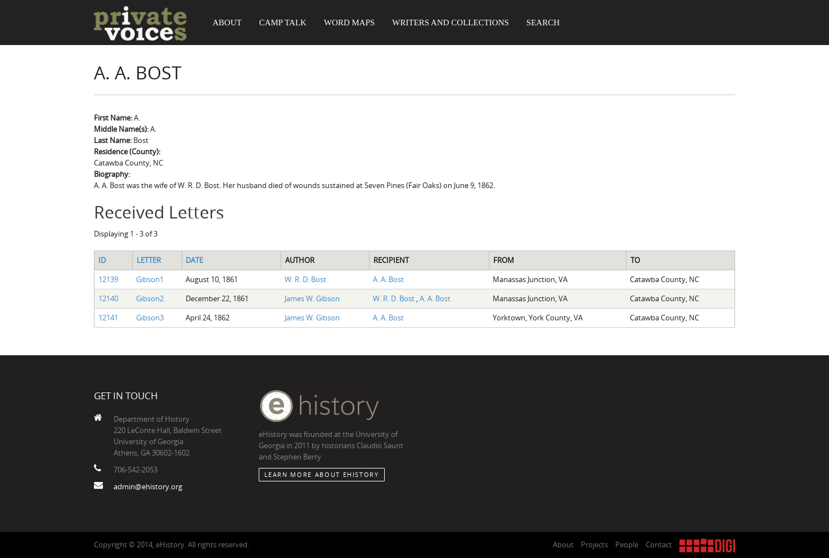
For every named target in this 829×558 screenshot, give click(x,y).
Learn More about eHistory (321, 474)
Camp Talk (283, 22)
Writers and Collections (450, 22)
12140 (108, 298)
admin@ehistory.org (148, 486)
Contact (659, 544)
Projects (594, 544)
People (626, 544)
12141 (108, 318)
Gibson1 (150, 279)
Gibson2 (150, 298)
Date (194, 260)
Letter (149, 260)
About (227, 22)
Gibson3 (150, 318)
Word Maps (349, 22)
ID (102, 260)
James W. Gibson (312, 298)
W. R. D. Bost (305, 279)
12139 (108, 279)
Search (543, 22)
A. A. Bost (388, 279)
